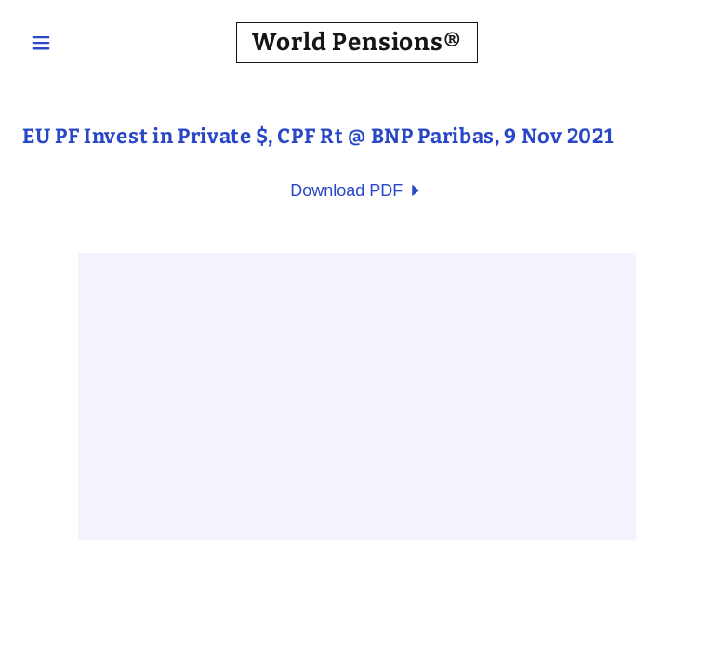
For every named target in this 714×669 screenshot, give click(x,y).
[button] (72, 42)
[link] (357, 44)
